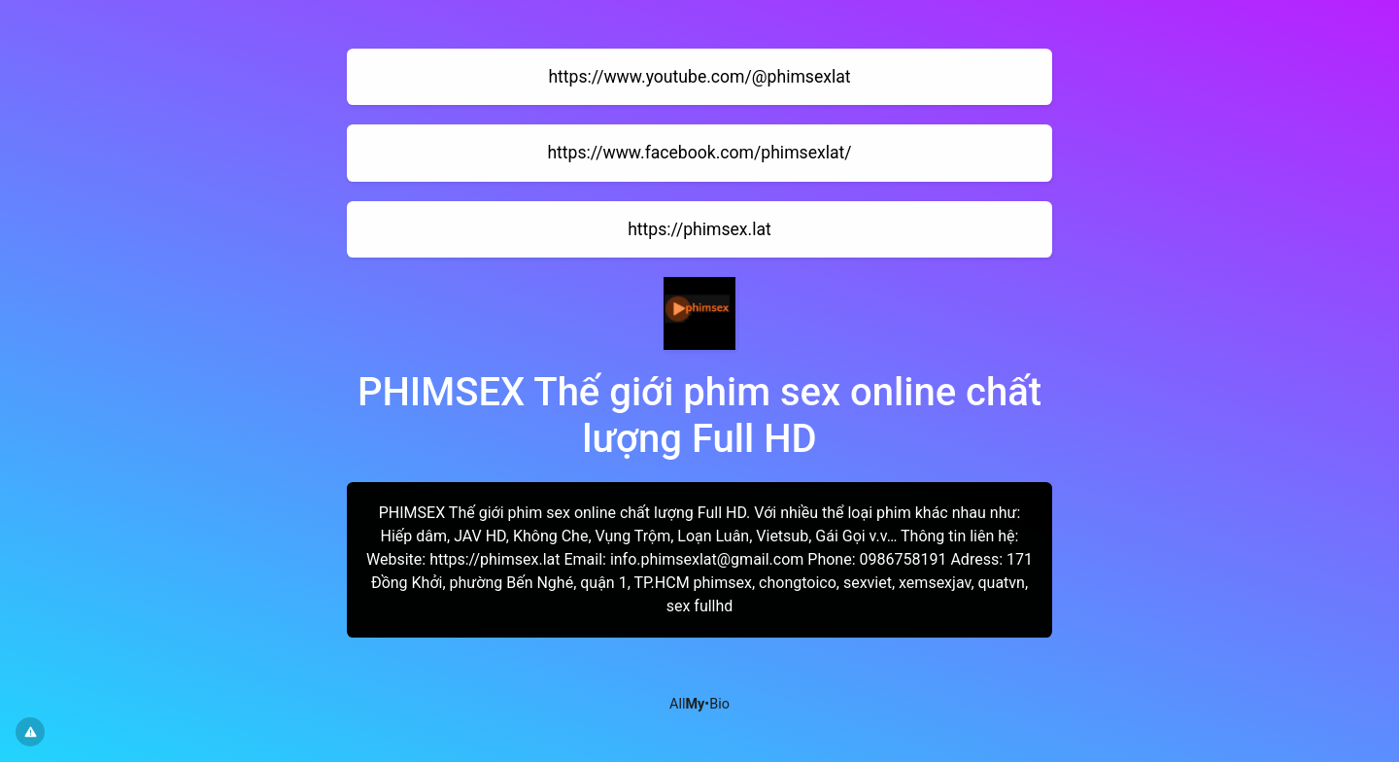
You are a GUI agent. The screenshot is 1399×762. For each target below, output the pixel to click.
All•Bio (699, 704)
